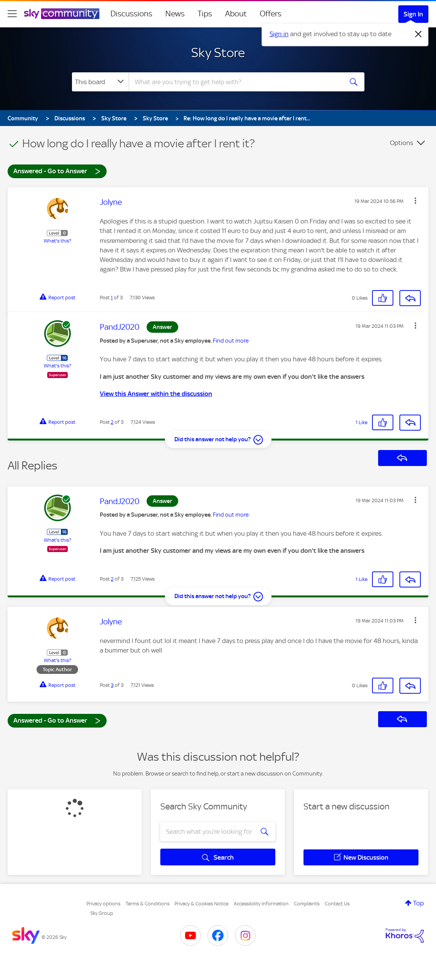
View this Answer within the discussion (156, 393)
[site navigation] (12, 13)
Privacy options (103, 904)
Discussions (131, 13)
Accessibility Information (261, 904)
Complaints (306, 904)
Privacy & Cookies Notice (201, 904)
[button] (415, 200)
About (236, 13)
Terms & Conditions (147, 904)
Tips (205, 13)
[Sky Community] (61, 13)
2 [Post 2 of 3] (112, 422)
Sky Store (218, 52)
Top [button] (418, 903)
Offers (270, 13)
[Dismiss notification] (418, 34)
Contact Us (337, 904)
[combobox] (235, 81)
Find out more (231, 340)
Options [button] (401, 143)
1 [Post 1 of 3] (112, 297)
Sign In (413, 14)
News (175, 13)
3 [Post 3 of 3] (112, 685)
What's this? (57, 241)
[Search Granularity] (100, 81)
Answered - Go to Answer (57, 170)
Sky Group (101, 913)
